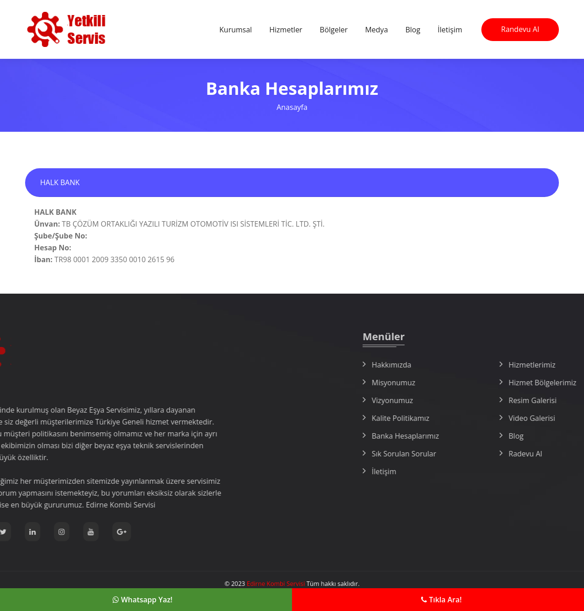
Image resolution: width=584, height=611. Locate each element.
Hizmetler (285, 30)
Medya (376, 30)
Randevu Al (520, 29)
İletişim (450, 30)
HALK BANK (60, 182)
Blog (412, 30)
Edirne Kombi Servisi (280, 583)
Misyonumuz (472, 383)
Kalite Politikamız (479, 418)
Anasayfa (292, 107)
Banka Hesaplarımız (483, 436)
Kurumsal (235, 30)
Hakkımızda (470, 365)
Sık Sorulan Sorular (482, 454)
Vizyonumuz (470, 400)
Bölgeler (334, 30)
